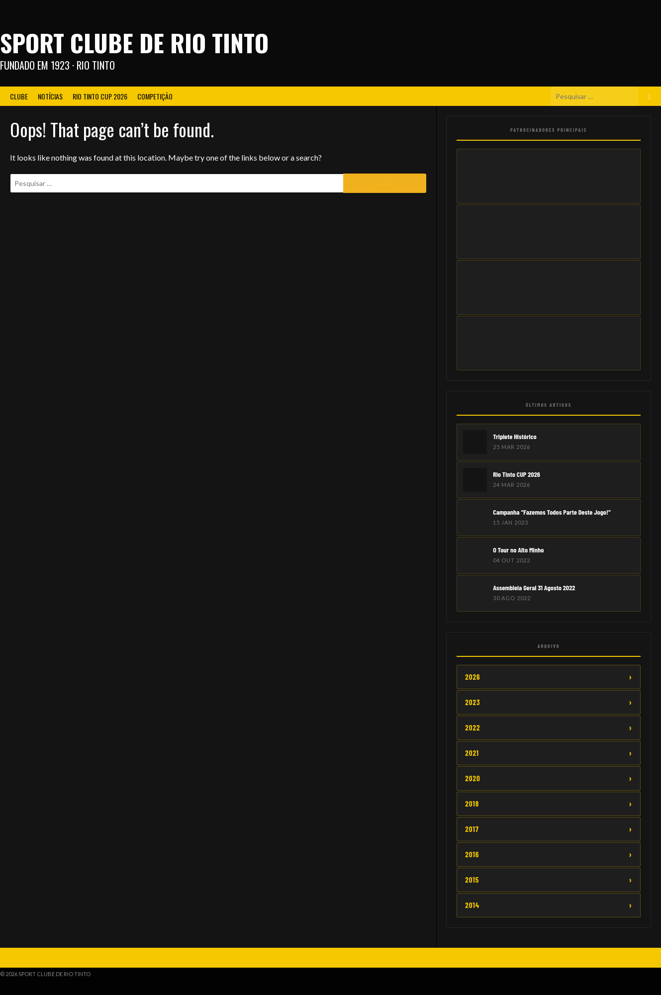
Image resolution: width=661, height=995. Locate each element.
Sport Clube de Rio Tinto (134, 42)
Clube (19, 96)
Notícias (50, 96)
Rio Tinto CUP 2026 (100, 96)
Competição (155, 96)
